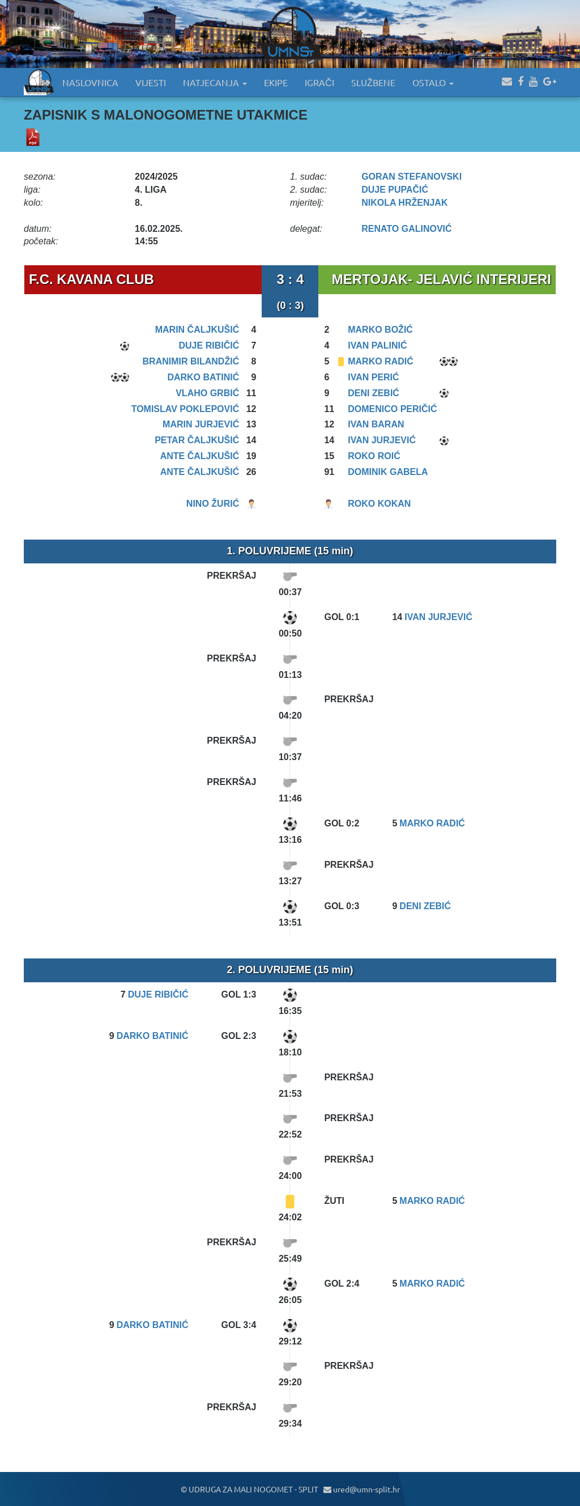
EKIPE (276, 82)
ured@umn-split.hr (361, 1489)
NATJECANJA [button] (215, 82)
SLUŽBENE (373, 82)
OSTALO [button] (433, 82)
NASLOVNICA (90, 82)
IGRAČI (319, 82)
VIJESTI (150, 82)
